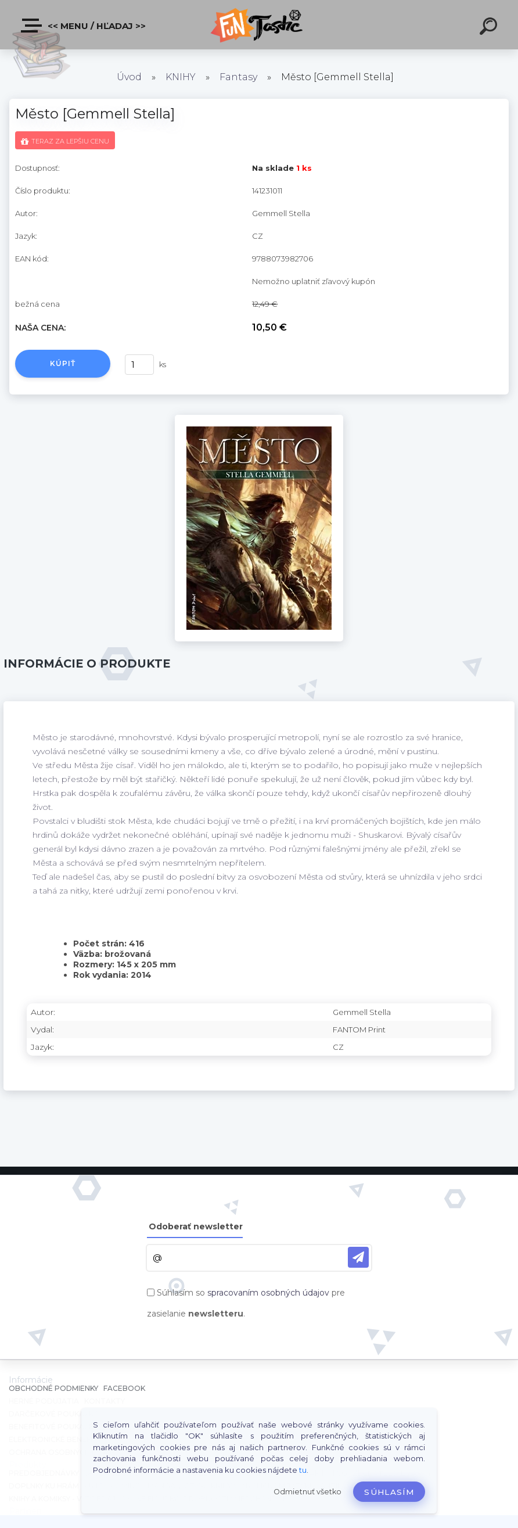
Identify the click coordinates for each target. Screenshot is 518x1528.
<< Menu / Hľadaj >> (84, 26)
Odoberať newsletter (196, 1226)
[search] (490, 28)
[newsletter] (358, 1257)
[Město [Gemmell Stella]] (259, 419)
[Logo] (259, 24)
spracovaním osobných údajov (268, 1292)
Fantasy (238, 77)
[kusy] (139, 364)
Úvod (129, 77)
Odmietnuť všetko (307, 1491)
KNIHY (181, 77)
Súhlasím (389, 1492)
